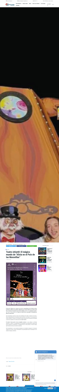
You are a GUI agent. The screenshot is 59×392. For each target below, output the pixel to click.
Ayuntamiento (18, 3)
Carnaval (17, 5)
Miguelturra (25, 3)
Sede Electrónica (35, 3)
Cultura (8, 249)
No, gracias (50, 388)
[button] (11, 246)
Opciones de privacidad (29, 385)
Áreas (30, 3)
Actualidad (43, 3)
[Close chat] (54, 388)
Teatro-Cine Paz (11, 361)
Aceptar (45, 388)
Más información (28, 391)
